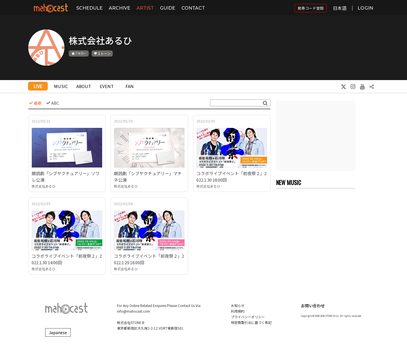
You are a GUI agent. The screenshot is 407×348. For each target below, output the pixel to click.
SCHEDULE (89, 8)
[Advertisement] (315, 135)
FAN (129, 86)
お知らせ (237, 305)
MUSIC (61, 86)
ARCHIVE (119, 8)
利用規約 (237, 311)
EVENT (107, 86)
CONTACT (193, 8)
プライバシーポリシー (248, 316)
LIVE (38, 86)
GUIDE (167, 8)
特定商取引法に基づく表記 (251, 322)
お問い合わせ (313, 305)
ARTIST (145, 8)
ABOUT (83, 86)
